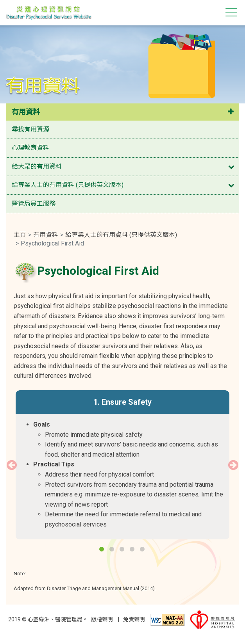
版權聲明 (102, 619)
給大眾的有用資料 (37, 166)
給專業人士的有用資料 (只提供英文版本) (67, 185)
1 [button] (102, 550)
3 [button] (123, 550)
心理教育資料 (30, 147)
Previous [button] (12, 465)
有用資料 (26, 112)
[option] (122, 464)
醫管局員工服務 (33, 203)
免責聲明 (134, 619)
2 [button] (112, 550)
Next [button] (233, 465)
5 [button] (143, 550)
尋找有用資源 (30, 129)
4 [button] (133, 550)
